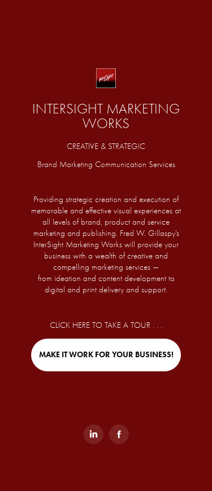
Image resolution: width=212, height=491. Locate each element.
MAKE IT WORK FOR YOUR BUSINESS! (106, 355)
